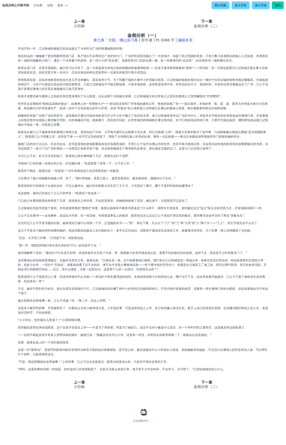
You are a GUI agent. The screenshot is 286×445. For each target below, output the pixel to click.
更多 (60, 5)
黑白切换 (220, 5)
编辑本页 (185, 40)
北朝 (50, 5)
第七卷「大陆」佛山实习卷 (115, 40)
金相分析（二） (207, 26)
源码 (278, 5)
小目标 (79, 26)
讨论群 (38, 5)
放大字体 (241, 5)
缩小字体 (261, 5)
